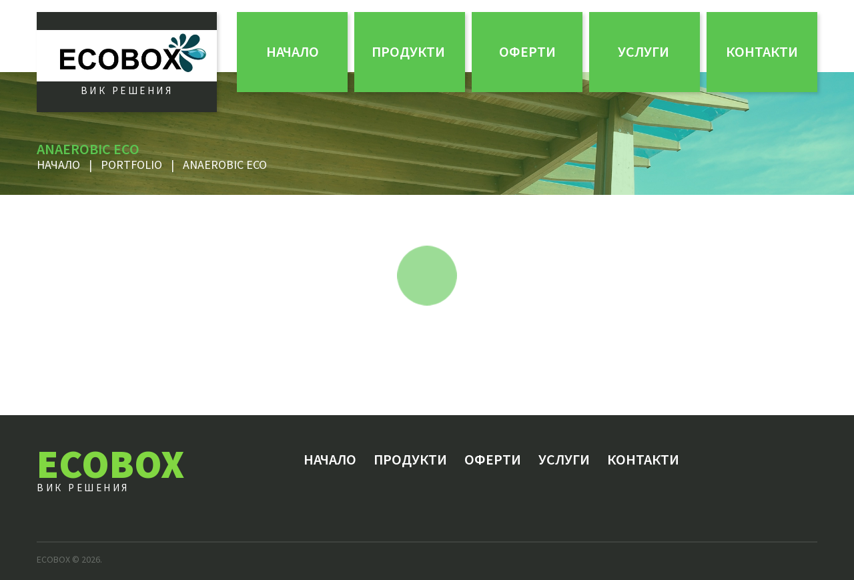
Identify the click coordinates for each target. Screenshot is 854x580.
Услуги (643, 51)
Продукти (408, 51)
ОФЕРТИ (527, 51)
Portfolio (131, 164)
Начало (292, 51)
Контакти (762, 51)
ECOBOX (110, 464)
